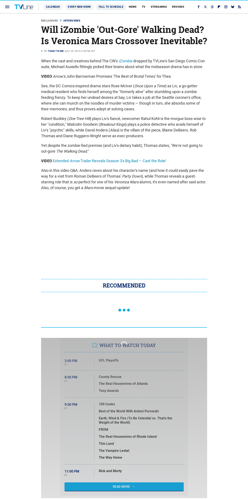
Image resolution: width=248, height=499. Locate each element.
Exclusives (49, 21)
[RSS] (239, 7)
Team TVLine (56, 51)
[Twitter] (205, 7)
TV (144, 7)
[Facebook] (199, 7)
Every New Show (79, 7)
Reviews (178, 7)
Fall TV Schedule (111, 7)
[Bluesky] (233, 7)
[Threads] (212, 7)
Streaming (159, 7)
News (133, 7)
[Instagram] (226, 7)
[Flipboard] (219, 7)
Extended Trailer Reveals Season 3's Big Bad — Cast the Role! (109, 160)
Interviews (71, 21)
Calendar (53, 7)
